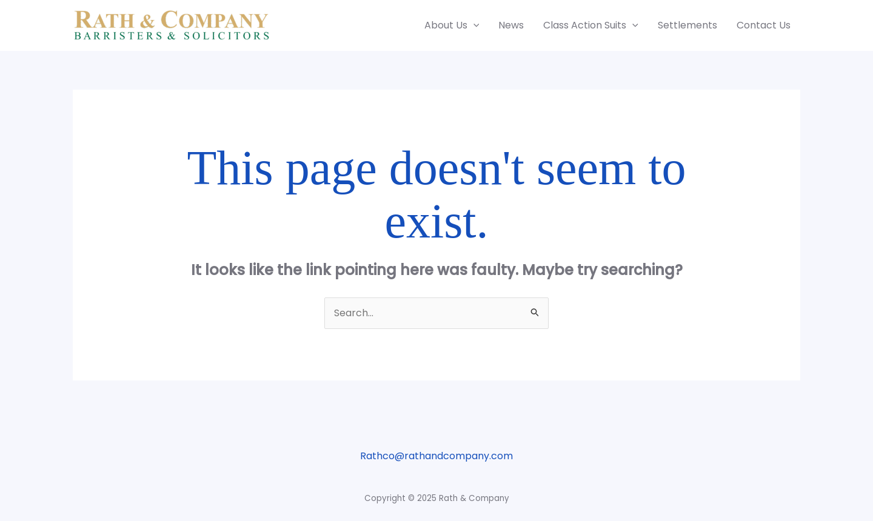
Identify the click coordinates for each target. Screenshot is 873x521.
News (511, 25)
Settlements (687, 25)
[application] (473, 25)
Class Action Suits (590, 25)
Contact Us (764, 25)
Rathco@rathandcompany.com (436, 456)
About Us (452, 25)
